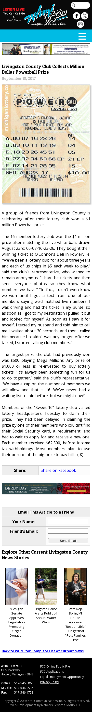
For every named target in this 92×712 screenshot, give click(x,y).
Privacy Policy (49, 682)
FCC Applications (52, 672)
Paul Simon (14, 20)
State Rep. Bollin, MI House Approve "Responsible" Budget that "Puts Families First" (75, 605)
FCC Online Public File (55, 666)
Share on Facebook (58, 470)
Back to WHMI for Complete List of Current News (43, 651)
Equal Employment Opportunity (62, 677)
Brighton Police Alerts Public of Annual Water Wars (46, 596)
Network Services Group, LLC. (61, 705)
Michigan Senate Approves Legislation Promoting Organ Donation (16, 603)
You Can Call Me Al (14, 15)
